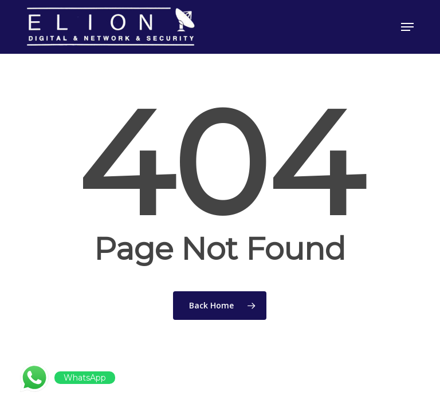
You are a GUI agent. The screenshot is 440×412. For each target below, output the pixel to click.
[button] (407, 27)
